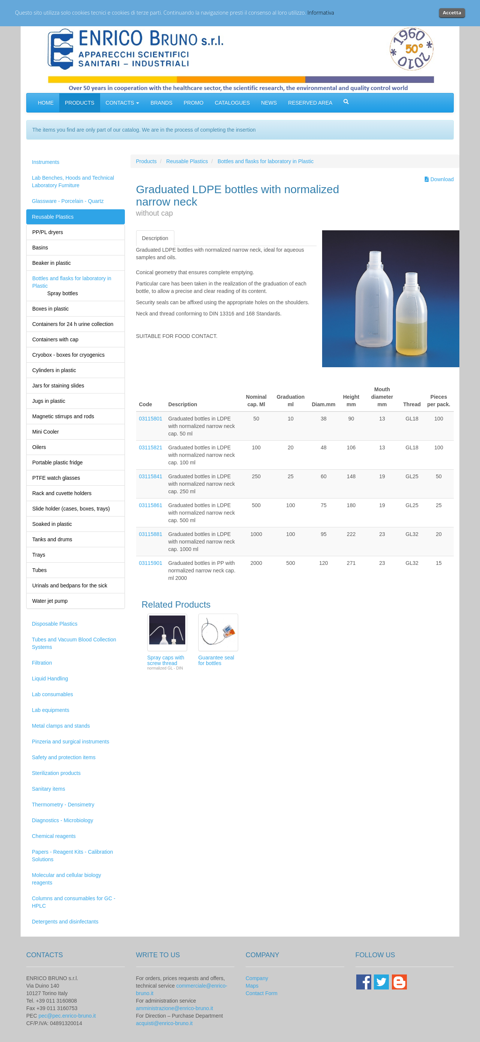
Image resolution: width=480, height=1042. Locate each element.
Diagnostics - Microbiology (62, 820)
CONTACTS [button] (123, 103)
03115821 (150, 447)
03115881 (150, 534)
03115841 (150, 476)
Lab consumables (52, 694)
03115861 (150, 505)
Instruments (45, 162)
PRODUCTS (79, 103)
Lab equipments (50, 710)
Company (257, 978)
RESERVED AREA (310, 103)
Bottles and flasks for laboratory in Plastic (266, 161)
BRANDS (161, 103)
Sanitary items (48, 789)
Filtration (42, 663)
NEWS (269, 103)
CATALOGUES (232, 103)
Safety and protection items (64, 757)
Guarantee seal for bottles (216, 660)
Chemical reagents (54, 836)
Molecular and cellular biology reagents (66, 879)
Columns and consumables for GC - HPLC (74, 902)
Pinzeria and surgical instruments (70, 742)
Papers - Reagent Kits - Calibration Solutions (72, 855)
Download (439, 179)
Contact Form (262, 993)
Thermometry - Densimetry (63, 805)
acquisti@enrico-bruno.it (164, 1023)
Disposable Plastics (54, 624)
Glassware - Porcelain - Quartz (68, 201)
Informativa (321, 12)
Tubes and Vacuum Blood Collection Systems (74, 643)
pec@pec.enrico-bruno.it (67, 1016)
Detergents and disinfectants (65, 922)
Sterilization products (56, 773)
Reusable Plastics (53, 217)
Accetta (452, 12)
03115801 (150, 419)
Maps (252, 986)
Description (155, 238)
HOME (46, 103)
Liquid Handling (50, 679)
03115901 (150, 563)
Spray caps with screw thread (165, 660)
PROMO (194, 103)
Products (146, 161)
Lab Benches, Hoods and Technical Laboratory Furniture (73, 181)
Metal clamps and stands (61, 726)
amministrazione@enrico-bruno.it (174, 1008)
